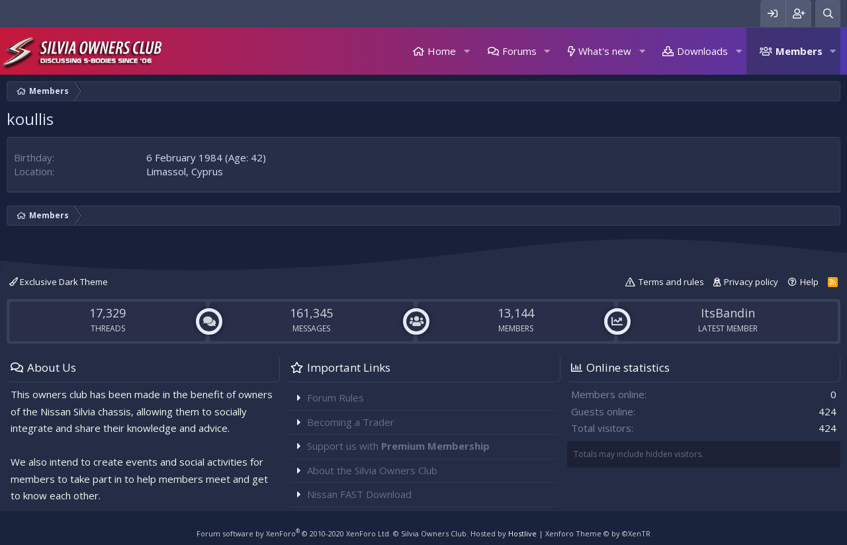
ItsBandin (728, 313)
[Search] (827, 13)
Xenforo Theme (597, 533)
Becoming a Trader (350, 422)
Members (799, 51)
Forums (519, 51)
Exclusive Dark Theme (58, 282)
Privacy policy (751, 282)
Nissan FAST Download (359, 494)
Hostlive (522, 533)
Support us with (398, 445)
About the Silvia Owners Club (372, 470)
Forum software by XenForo (294, 533)
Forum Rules (335, 397)
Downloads (702, 51)
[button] (466, 51)
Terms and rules (671, 282)
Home (441, 51)
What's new (604, 51)
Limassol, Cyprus (184, 171)
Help (809, 282)
